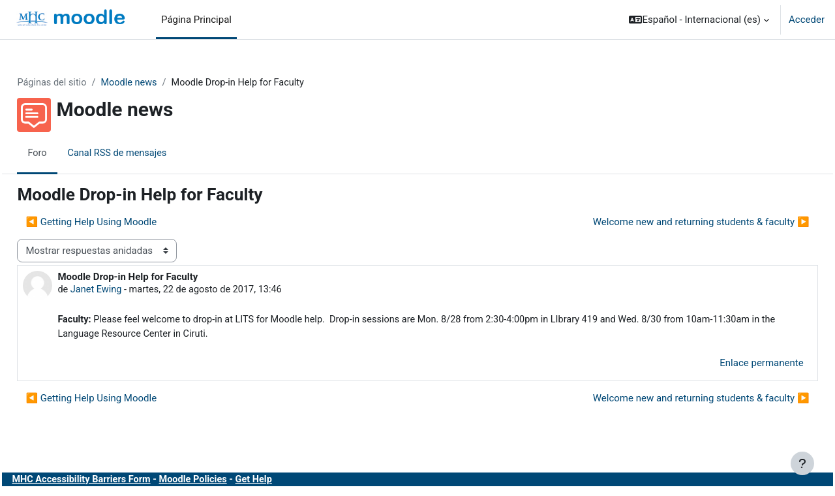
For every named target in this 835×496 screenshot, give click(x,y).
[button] (699, 19)
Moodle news (161, 83)
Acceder (807, 19)
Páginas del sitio (82, 83)
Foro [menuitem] (66, 153)
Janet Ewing (126, 290)
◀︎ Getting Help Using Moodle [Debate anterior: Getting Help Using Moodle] (120, 222)
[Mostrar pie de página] (802, 463)
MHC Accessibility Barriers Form (113, 482)
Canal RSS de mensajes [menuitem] (148, 153)
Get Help (291, 482)
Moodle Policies (228, 482)
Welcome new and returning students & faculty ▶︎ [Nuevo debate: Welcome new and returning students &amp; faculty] (672, 222)
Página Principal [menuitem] (196, 19)
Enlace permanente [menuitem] (732, 365)
